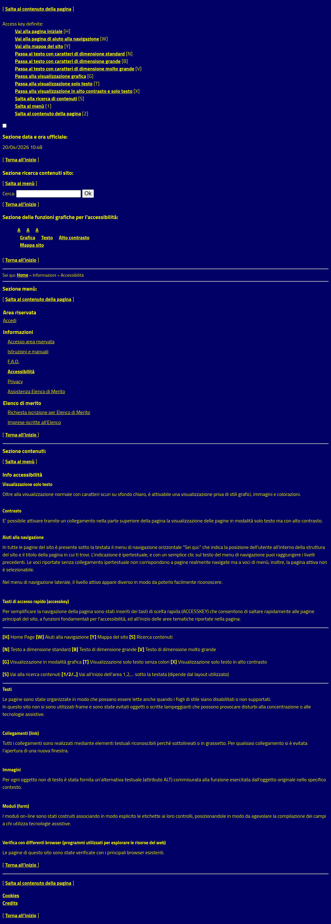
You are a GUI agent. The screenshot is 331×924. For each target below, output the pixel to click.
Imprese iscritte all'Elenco (34, 422)
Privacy (15, 381)
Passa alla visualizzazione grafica (50, 76)
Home (22, 275)
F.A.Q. (13, 361)
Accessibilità (21, 371)
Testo (47, 237)
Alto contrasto (74, 237)
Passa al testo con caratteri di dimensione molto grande (74, 68)
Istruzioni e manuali (28, 351)
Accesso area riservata (31, 341)
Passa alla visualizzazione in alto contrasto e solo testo (74, 91)
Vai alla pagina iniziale (39, 31)
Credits (10, 903)
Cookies (10, 895)
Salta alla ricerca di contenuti (46, 98)
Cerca (8, 193)
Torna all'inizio (20, 159)
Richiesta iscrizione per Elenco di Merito (49, 412)
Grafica (27, 237)
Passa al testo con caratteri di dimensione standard (70, 53)
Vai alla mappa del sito (39, 46)
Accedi (9, 320)
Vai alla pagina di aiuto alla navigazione (57, 38)
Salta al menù (29, 106)
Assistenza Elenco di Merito (36, 391)
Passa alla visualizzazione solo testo (53, 83)
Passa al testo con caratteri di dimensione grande (68, 61)
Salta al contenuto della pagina (38, 8)
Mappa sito (32, 245)
